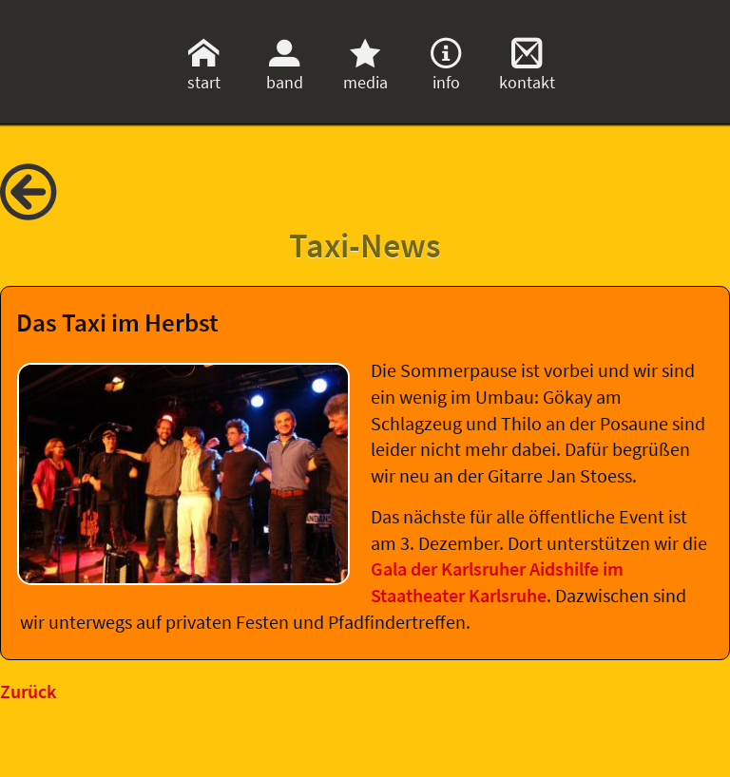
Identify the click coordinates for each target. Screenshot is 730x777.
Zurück (28, 691)
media (365, 71)
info (446, 71)
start (204, 71)
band (284, 71)
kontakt (527, 71)
